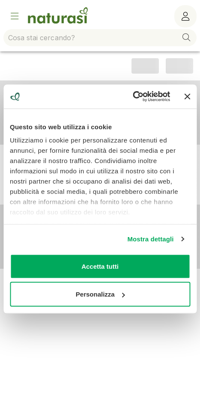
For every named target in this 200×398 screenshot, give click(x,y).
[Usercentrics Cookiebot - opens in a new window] (133, 96)
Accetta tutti (100, 266)
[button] (186, 38)
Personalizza (100, 294)
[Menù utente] (185, 16)
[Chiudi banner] (187, 96)
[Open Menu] (14, 16)
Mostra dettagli (150, 239)
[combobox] (100, 37)
